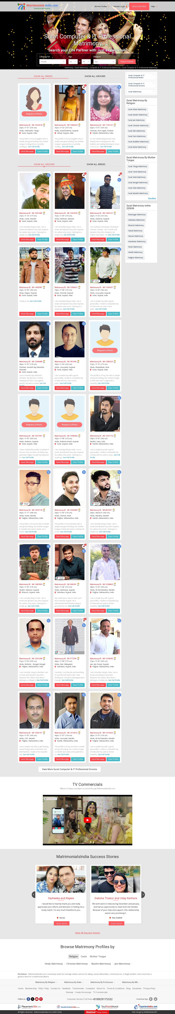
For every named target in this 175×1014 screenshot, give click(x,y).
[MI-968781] (69, 562)
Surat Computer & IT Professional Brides (136, 76)
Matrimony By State (73, 982)
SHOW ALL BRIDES (43, 76)
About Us (101, 988)
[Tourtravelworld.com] (107, 1006)
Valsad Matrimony (135, 231)
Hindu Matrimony (54, 963)
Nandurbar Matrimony (136, 241)
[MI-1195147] (105, 103)
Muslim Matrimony (101, 963)
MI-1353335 (72, 213)
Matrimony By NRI (131, 982)
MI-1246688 (37, 362)
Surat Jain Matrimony (136, 120)
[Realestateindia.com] (68, 1006)
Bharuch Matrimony (136, 225)
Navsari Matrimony (135, 236)
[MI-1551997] (34, 414)
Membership (31, 988)
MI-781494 (71, 362)
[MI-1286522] (105, 339)
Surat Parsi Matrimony (137, 136)
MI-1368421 (72, 287)
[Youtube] (37, 999)
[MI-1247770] (105, 414)
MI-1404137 (108, 213)
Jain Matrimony (122, 963)
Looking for (44, 56)
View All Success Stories (87, 932)
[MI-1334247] (105, 265)
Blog (128, 988)
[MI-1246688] (34, 339)
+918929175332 (103, 999)
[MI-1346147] (34, 711)
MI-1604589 (72, 510)
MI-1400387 (37, 287)
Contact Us (55, 988)
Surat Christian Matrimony (138, 125)
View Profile (42, 151)
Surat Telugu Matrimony (137, 166)
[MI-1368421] (69, 265)
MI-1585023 (72, 125)
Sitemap (69, 992)
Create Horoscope (83, 992)
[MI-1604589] (69, 488)
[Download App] (151, 999)
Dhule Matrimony (135, 247)
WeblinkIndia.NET (150, 1012)
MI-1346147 (37, 733)
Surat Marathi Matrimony (138, 193)
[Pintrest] (41, 999)
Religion (97, 56)
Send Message (27, 151)
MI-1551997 (37, 436)
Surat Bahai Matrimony (137, 147)
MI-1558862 (108, 584)
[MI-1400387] (34, 265)
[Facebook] (28, 999)
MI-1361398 (37, 659)
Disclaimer (137, 988)
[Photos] (84, 87)
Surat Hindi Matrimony (137, 177)
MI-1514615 (72, 733)
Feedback (66, 988)
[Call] (84, 92)
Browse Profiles (102, 6)
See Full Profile (34, 146)
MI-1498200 (72, 436)
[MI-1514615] (69, 711)
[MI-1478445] (105, 636)
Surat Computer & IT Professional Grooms (136, 84)
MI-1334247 (108, 287)
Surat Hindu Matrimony (137, 109)
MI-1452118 (37, 510)
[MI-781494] (69, 339)
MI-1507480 (37, 213)
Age (70, 56)
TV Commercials (100, 992)
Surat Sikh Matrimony (136, 131)
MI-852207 (107, 510)
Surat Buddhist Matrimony (138, 141)
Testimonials (78, 988)
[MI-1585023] (69, 103)
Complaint (90, 988)
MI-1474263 (108, 733)
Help (154, 6)
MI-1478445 (108, 659)
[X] (32, 999)
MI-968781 (71, 584)
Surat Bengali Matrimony (137, 182)
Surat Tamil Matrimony (137, 172)
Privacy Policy (149, 988)
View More (152, 198)
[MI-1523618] (34, 103)
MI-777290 (71, 659)
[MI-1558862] (105, 562)
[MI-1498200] (70, 414)
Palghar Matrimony (135, 257)
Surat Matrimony (134, 91)
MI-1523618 (37, 125)
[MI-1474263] (105, 711)
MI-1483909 (37, 584)
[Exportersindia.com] (145, 1006)
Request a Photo (34, 113)
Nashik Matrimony (135, 252)
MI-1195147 (108, 125)
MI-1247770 (108, 436)
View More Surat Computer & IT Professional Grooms (69, 769)
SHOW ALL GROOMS (95, 76)
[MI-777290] (69, 636)
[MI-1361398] (34, 636)
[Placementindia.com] (29, 1006)
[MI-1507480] (34, 191)
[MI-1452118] (34, 488)
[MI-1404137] (105, 191)
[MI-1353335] (69, 191)
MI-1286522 (108, 362)
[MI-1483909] (34, 562)
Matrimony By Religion (46, 982)
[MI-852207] (105, 488)
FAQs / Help (43, 988)
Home (20, 988)
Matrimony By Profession (103, 982)
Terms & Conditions (116, 988)
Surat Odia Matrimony (136, 188)
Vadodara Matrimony (136, 220)
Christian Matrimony (77, 963)
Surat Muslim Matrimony (137, 115)
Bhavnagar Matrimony (137, 214)
